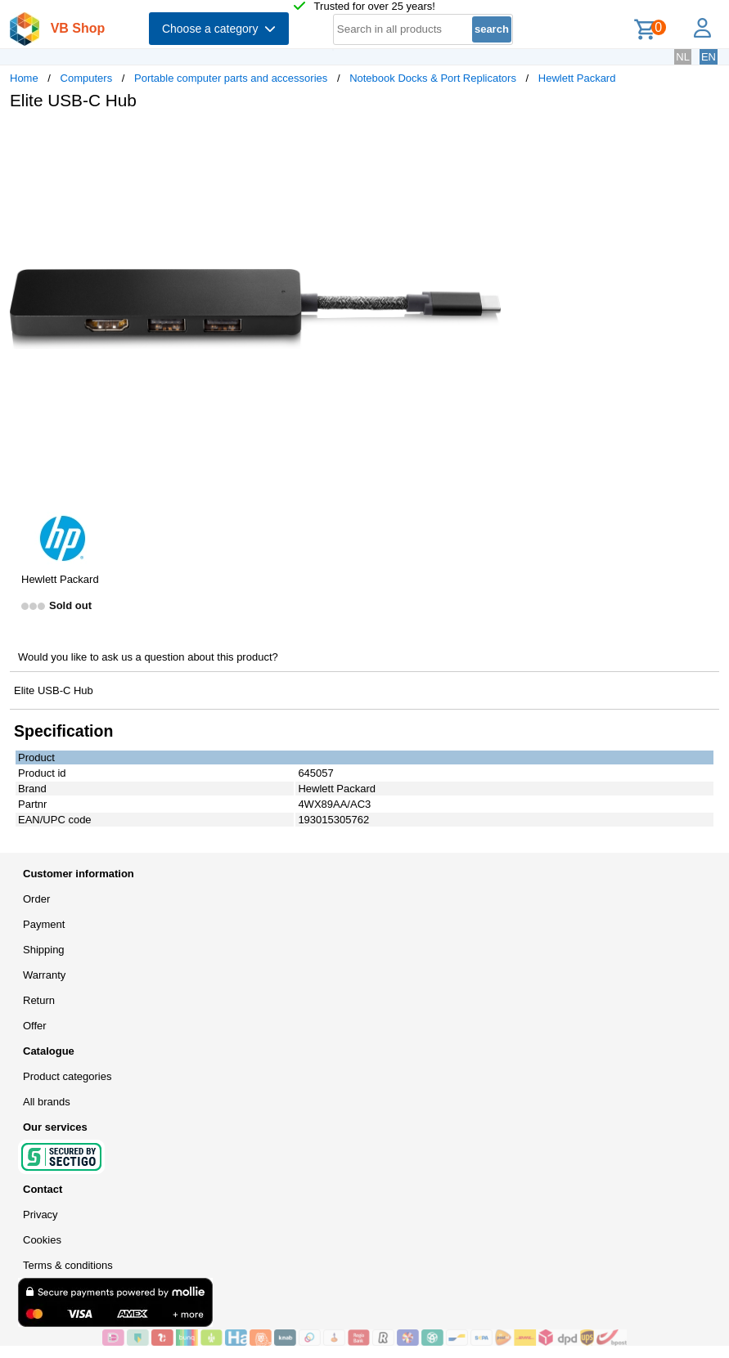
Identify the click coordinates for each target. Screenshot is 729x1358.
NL (683, 57)
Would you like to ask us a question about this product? (148, 657)
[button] (486, 140)
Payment (44, 924)
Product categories (67, 1076)
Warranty (44, 975)
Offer (35, 1026)
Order (36, 899)
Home (24, 78)
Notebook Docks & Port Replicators (432, 78)
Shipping (44, 949)
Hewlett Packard (577, 78)
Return (39, 1000)
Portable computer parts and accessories (230, 78)
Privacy (40, 1214)
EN (708, 57)
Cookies (42, 1240)
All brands (46, 1102)
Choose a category (219, 28)
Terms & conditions (68, 1265)
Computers (87, 78)
